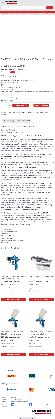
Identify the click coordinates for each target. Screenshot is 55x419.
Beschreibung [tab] (9, 121)
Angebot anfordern (41, 105)
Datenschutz (5, 401)
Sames (3, 115)
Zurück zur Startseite (8, 130)
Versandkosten (9, 288)
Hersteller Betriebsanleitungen (12, 132)
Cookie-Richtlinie (4, 405)
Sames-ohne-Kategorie (22, 14)
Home (3, 14)
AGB (3, 403)
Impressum (5, 399)
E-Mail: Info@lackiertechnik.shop (19, 401)
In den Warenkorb (20, 105)
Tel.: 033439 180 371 (16, 399)
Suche (50, 8)
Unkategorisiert (10, 14)
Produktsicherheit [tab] (23, 121)
